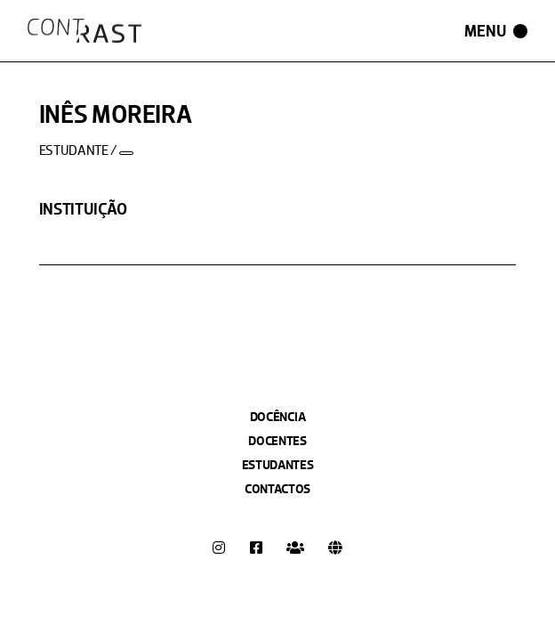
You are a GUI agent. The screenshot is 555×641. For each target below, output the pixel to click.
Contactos (277, 489)
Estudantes (278, 465)
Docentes (277, 441)
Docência (278, 417)
